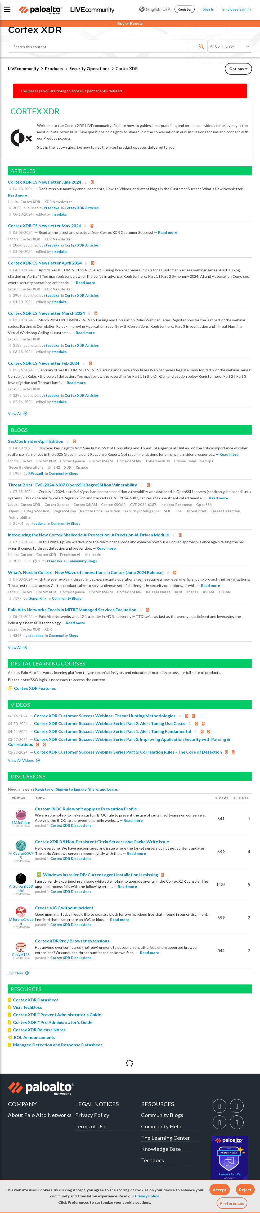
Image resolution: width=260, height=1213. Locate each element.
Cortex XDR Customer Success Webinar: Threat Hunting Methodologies (105, 715)
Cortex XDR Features (35, 688)
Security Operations (89, 68)
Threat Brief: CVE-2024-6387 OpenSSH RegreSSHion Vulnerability (72, 484)
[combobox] (108, 46)
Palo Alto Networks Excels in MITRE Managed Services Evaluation (72, 609)
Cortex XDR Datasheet (35, 999)
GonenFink (37, 598)
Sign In (208, 9)
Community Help (161, 1126)
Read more (17, 195)
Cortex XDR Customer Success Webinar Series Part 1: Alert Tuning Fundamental (112, 731)
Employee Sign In (236, 9)
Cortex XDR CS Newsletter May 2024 (44, 225)
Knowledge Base (161, 1149)
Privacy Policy (147, 1196)
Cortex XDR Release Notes (39, 1029)
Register (184, 9)
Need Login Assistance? (228, 67)
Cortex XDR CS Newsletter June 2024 (44, 181)
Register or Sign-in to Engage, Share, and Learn (76, 789)
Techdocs (152, 1160)
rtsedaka (51, 208)
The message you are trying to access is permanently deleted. (71, 91)
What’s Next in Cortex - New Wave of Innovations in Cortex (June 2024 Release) (86, 572)
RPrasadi (35, 473)
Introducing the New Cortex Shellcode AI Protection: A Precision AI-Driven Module (88, 534)
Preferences (232, 1203)
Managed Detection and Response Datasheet (57, 1044)
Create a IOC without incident (64, 907)
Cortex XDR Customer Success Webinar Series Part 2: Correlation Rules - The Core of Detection (128, 751)
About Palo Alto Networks (39, 1115)
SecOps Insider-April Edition (35, 441)
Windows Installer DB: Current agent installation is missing (100, 874)
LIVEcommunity (23, 68)
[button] (219, 1189)
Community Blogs (63, 473)
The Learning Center (165, 1137)
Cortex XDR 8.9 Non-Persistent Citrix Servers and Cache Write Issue (102, 841)
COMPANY (22, 1103)
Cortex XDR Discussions (70, 825)
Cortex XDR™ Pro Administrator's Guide (52, 1022)
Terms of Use (90, 1126)
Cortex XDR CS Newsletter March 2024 (46, 313)
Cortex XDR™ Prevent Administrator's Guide (57, 1014)
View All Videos (21, 760)
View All (15, 413)
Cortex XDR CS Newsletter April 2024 (45, 262)
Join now (16, 973)
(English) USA (155, 9)
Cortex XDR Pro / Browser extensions (72, 940)
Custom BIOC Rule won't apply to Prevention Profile (86, 808)
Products (54, 68)
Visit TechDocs (27, 1007)
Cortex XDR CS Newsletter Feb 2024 (43, 363)
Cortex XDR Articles (82, 208)
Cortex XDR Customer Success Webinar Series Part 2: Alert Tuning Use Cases (109, 723)
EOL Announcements (34, 1037)
